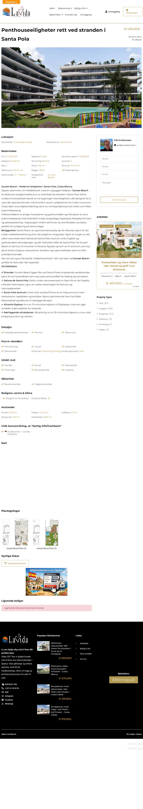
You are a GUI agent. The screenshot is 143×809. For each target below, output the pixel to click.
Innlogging (85, 14)
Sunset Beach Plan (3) (47, 548)
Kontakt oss (71, 14)
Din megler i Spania (135, 744)
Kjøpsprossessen (15, 563)
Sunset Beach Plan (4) (16, 548)
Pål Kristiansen (122, 140)
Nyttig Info (79, 8)
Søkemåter (55, 14)
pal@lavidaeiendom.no (126, 145)
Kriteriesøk (131, 11)
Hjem (52, 8)
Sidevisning (64, 8)
